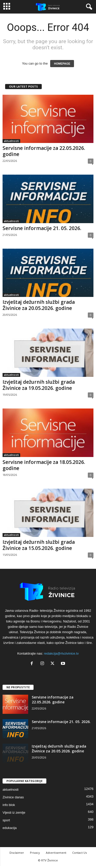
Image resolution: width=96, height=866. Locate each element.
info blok (9, 805)
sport (6, 820)
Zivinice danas (13, 797)
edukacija (10, 828)
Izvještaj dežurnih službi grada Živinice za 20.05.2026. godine (39, 305)
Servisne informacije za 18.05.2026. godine (44, 465)
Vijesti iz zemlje (14, 812)
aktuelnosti (11, 141)
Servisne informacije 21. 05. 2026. (42, 228)
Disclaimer (16, 853)
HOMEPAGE (62, 63)
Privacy (35, 853)
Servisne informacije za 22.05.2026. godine (44, 151)
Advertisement (56, 853)
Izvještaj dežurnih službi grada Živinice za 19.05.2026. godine (39, 385)
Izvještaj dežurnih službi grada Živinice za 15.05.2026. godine (39, 545)
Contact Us (79, 853)
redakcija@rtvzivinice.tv (61, 653)
